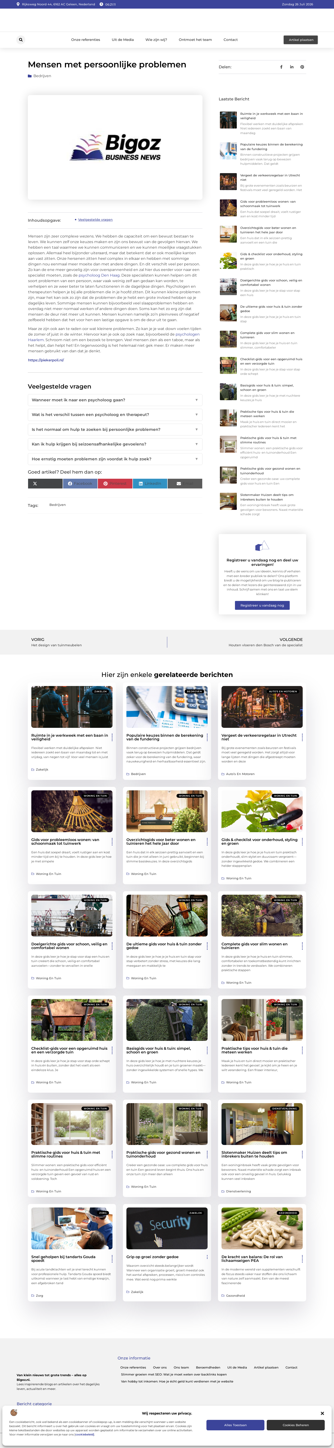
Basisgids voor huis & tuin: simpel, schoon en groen (158, 1050)
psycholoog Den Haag (99, 275)
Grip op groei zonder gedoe (152, 1257)
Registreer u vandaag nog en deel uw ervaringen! (262, 562)
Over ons (160, 1367)
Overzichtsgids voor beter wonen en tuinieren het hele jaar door (161, 842)
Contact (231, 39)
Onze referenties (85, 39)
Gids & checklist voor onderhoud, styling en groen (260, 842)
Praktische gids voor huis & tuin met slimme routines (65, 1154)
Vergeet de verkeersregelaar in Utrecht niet (259, 737)
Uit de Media (123, 39)
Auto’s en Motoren (283, 691)
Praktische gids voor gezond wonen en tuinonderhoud (163, 1154)
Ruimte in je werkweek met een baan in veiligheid (69, 737)
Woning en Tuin (95, 795)
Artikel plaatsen (266, 1367)
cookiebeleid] (84, 1434)
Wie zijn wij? (156, 39)
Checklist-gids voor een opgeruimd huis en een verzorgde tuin (69, 1050)
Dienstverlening (284, 1108)
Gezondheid (288, 1212)
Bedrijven (42, 76)
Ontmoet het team (195, 39)
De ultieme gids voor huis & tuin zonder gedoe (164, 946)
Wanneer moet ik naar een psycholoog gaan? (115, 400)
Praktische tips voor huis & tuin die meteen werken (255, 1050)
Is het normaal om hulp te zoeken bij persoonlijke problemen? (115, 430)
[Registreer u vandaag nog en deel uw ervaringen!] (262, 546)
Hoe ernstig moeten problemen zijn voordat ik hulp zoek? (115, 459)
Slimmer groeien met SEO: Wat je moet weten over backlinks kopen (174, 1374)
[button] (322, 1413)
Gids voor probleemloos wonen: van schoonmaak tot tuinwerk (65, 842)
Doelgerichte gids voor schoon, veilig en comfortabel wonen (69, 946)
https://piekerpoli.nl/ (46, 360)
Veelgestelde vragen (95, 220)
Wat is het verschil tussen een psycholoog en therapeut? (115, 415)
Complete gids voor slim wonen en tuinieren (255, 946)
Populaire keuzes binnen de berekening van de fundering (164, 737)
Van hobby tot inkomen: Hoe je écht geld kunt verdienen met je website (177, 1381)
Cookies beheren (296, 1425)
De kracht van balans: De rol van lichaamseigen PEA (252, 1259)
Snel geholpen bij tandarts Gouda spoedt (63, 1259)
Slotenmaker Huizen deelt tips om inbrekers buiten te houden (254, 1154)
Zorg (103, 1212)
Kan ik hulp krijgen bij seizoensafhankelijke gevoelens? (115, 444)
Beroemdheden (208, 1367)
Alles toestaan (235, 1425)
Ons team (181, 1367)
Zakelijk (100, 691)
